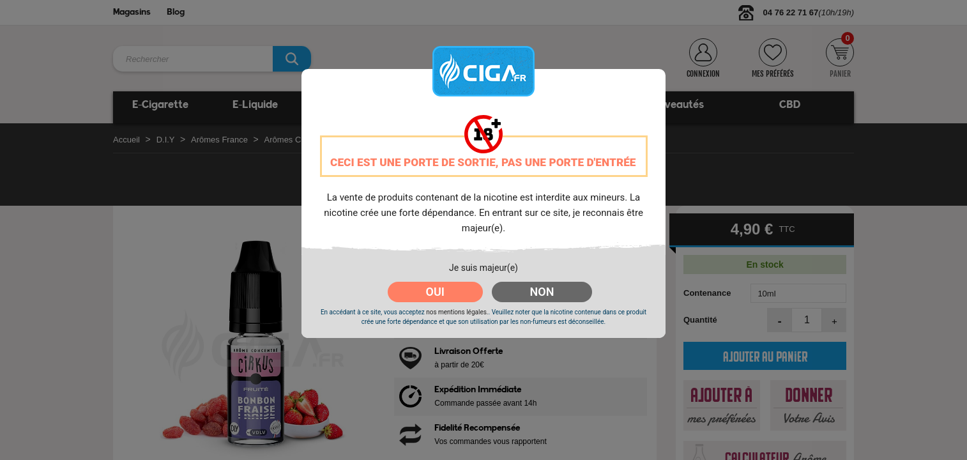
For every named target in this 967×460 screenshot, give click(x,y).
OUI (435, 291)
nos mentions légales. (457, 312)
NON (542, 291)
